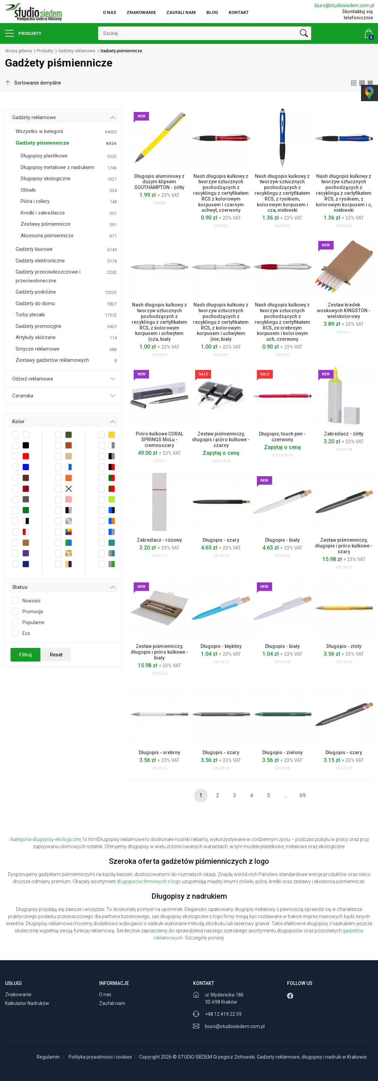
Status (19, 587)
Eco (23, 633)
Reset (56, 654)
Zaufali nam (181, 12)
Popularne (30, 622)
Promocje (30, 611)
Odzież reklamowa (32, 379)
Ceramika (22, 396)
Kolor (18, 421)
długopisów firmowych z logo (149, 881)
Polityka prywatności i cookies (100, 1057)
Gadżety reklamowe (76, 51)
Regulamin (48, 1057)
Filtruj (25, 654)
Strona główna (18, 51)
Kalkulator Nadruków (27, 1003)
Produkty (23, 33)
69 (303, 795)
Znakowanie (141, 12)
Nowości (28, 600)
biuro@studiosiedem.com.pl (344, 5)
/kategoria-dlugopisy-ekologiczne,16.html (53, 839)
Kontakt (239, 12)
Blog (212, 12)
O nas (109, 12)
